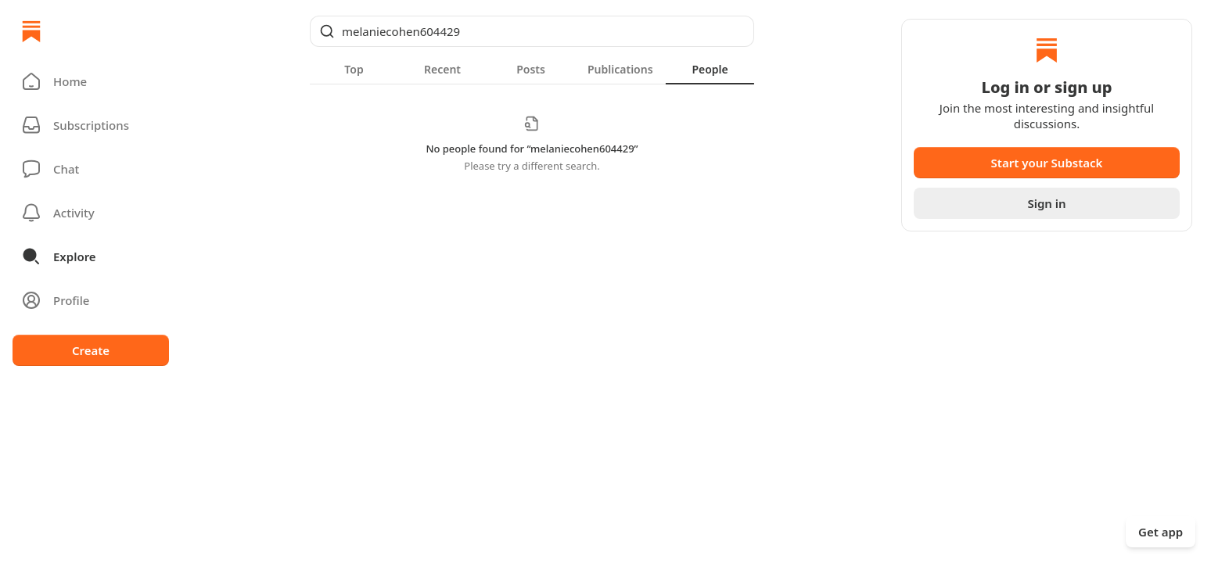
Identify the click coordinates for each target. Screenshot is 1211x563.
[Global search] (532, 31)
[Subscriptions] (91, 125)
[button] (91, 81)
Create (91, 350)
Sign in (1046, 203)
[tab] (354, 68)
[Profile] (91, 300)
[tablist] (532, 68)
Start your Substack (1047, 162)
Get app (1160, 532)
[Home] (31, 31)
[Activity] (91, 212)
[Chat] (91, 169)
